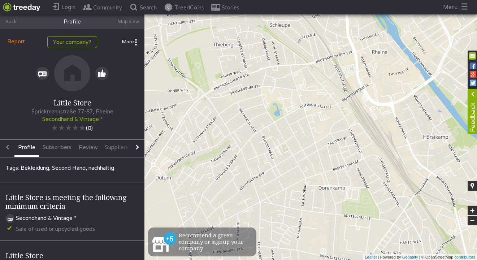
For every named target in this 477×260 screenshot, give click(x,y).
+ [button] (472, 210)
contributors (465, 257)
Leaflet (371, 257)
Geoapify (410, 257)
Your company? (72, 42)
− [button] (472, 220)
